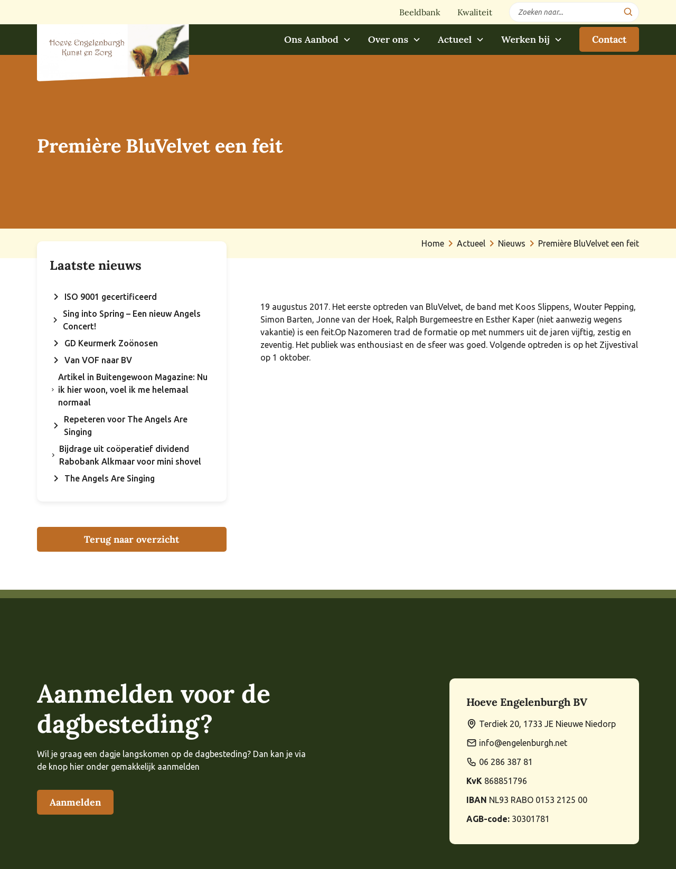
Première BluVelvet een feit (588, 243)
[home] (113, 47)
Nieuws (511, 243)
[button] (318, 39)
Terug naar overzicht (131, 539)
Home (432, 243)
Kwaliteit (474, 12)
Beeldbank (419, 12)
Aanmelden (75, 802)
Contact (609, 39)
